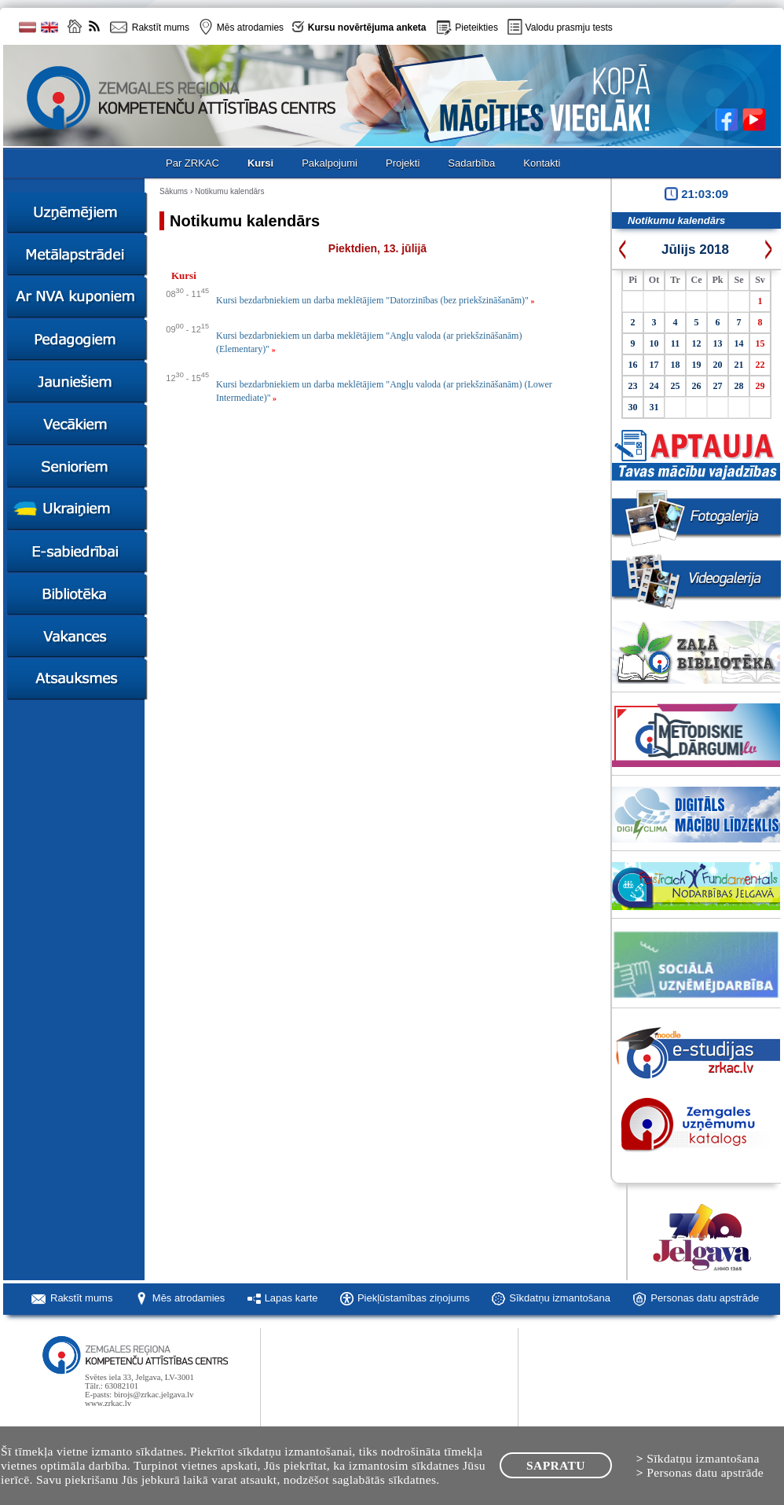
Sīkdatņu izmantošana (559, 1298)
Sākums (173, 191)
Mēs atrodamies (188, 1298)
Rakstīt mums (81, 1298)
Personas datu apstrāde (704, 1298)
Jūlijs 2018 (695, 249)
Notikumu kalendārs (229, 191)
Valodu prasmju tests (569, 27)
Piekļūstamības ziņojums (413, 1298)
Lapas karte (291, 1298)
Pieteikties (476, 27)
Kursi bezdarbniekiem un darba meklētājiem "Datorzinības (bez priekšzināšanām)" (375, 300)
